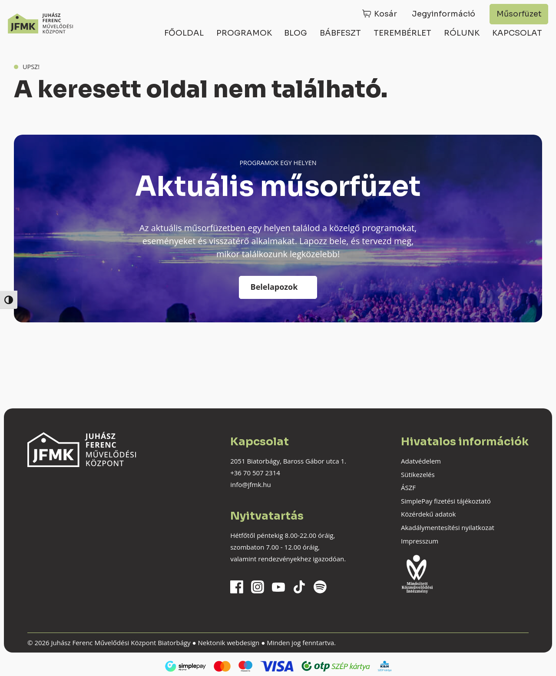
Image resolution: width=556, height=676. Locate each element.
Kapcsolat (517, 33)
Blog (295, 33)
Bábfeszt (340, 33)
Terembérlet (402, 33)
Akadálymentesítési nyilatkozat (447, 527)
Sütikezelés (418, 474)
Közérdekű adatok (428, 514)
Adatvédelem (421, 461)
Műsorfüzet (519, 14)
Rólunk (462, 33)
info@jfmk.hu (250, 484)
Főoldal (184, 33)
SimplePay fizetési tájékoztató (446, 501)
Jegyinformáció (443, 14)
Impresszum (419, 541)
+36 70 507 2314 (255, 472)
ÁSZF (408, 487)
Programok (244, 33)
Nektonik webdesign (228, 642)
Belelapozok (274, 287)
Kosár (385, 14)
